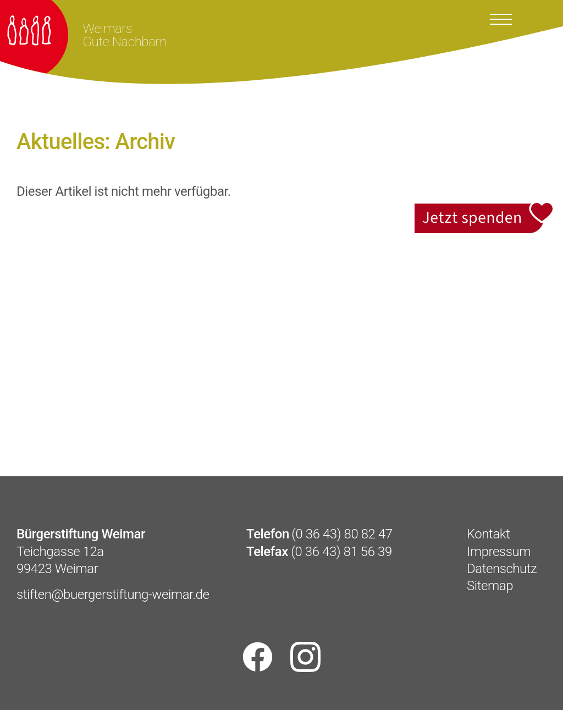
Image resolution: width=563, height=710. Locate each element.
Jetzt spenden (485, 208)
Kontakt (488, 534)
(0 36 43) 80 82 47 (341, 534)
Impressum (499, 551)
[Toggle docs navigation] (500, 18)
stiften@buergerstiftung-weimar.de (112, 594)
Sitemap (490, 585)
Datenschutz (502, 568)
